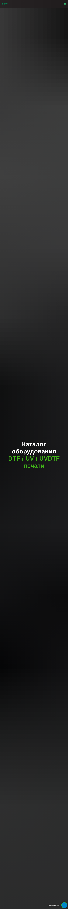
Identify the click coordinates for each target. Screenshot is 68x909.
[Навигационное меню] (65, 4)
